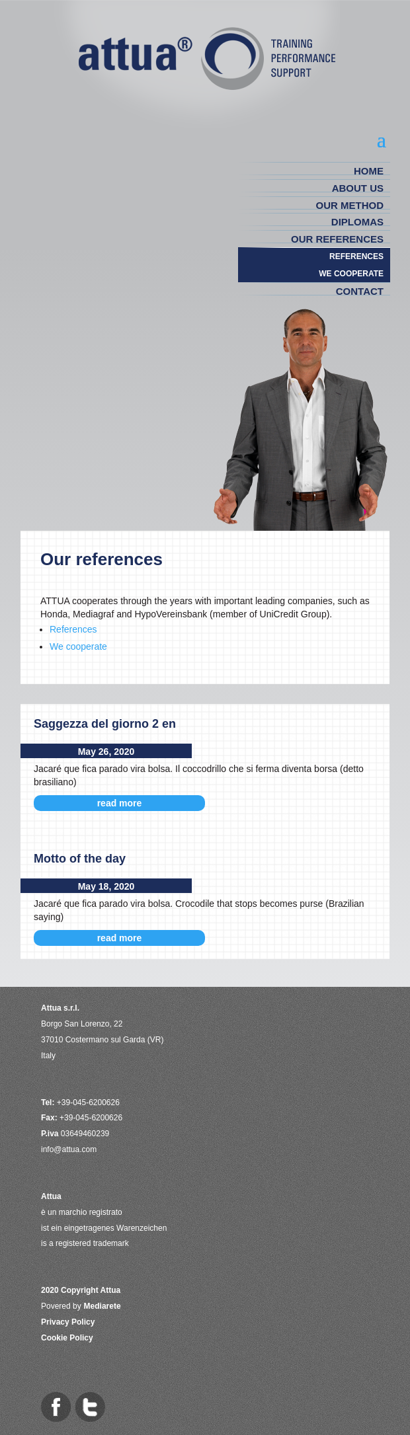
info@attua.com (69, 1149)
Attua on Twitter (90, 1407)
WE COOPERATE (351, 273)
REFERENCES (356, 256)
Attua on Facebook (56, 1407)
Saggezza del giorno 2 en (105, 723)
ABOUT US (358, 188)
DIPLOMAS (357, 221)
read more (119, 803)
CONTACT (360, 291)
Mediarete (102, 1306)
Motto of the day (80, 858)
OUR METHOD (350, 205)
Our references (337, 239)
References (73, 629)
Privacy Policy (68, 1322)
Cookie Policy (67, 1337)
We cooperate (78, 646)
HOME (369, 170)
